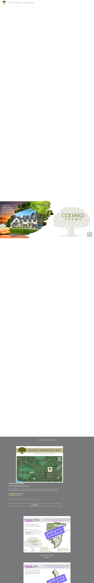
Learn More (72, 473)
